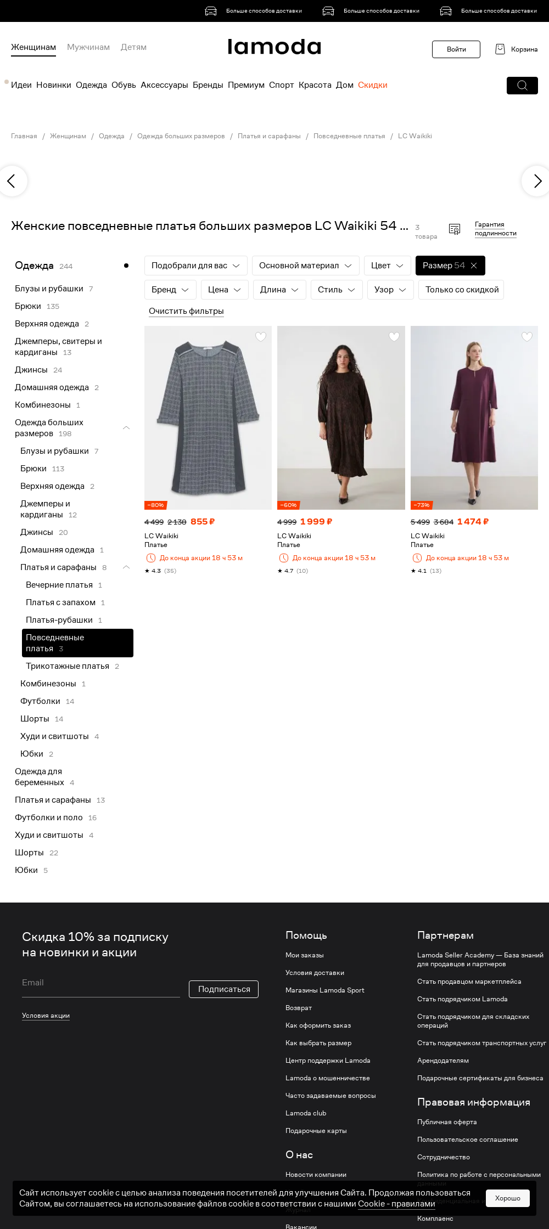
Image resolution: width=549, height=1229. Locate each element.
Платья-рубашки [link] (59, 619)
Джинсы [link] (31, 369)
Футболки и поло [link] (49, 817)
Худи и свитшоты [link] (54, 736)
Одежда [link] (112, 136)
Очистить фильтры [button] (186, 311)
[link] (255, 11)
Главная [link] (24, 136)
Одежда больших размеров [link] (181, 136)
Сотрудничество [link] (443, 1157)
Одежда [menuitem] (91, 85)
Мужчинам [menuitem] (88, 47)
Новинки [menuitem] (53, 85)
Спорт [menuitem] (281, 85)
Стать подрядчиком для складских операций (473, 1021)
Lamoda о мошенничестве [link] (327, 1078)
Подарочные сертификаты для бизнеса (480, 1078)
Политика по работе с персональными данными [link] (479, 1179)
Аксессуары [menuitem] (164, 85)
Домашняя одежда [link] (52, 387)
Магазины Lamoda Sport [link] (325, 990)
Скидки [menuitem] (373, 85)
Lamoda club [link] (305, 1113)
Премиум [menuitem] (246, 85)
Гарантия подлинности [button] (496, 228)
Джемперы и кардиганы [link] (45, 509)
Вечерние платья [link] (59, 584)
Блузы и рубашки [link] (49, 288)
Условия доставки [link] (314, 972)
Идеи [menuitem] (21, 85)
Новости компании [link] (315, 1174)
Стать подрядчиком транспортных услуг (481, 1043)
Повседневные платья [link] (349, 136)
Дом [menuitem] (345, 85)
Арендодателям (443, 1060)
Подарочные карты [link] (316, 1130)
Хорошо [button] (507, 1216)
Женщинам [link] (68, 136)
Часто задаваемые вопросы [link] (330, 1095)
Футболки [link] (40, 701)
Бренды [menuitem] (208, 85)
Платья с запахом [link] (61, 602)
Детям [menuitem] (134, 47)
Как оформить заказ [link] (318, 1025)
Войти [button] (456, 49)
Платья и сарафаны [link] (269, 136)
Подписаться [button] (224, 989)
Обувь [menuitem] (123, 85)
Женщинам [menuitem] (33, 47)
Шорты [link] (34, 718)
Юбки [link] (31, 753)
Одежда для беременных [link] (39, 777)
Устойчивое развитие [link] (319, 1192)
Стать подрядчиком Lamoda (462, 999)
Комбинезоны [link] (43, 404)
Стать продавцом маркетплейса (469, 981)
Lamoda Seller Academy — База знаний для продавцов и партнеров (480, 959)
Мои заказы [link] (304, 955)
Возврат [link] (298, 1008)
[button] (522, 85)
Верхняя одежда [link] (47, 323)
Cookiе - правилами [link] (396, 1221)
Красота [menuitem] (315, 85)
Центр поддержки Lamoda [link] (328, 1060)
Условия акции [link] (46, 1015)
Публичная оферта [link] (447, 1122)
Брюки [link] (28, 306)
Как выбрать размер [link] (318, 1043)
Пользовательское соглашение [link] (467, 1139)
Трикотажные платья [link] (67, 666)
